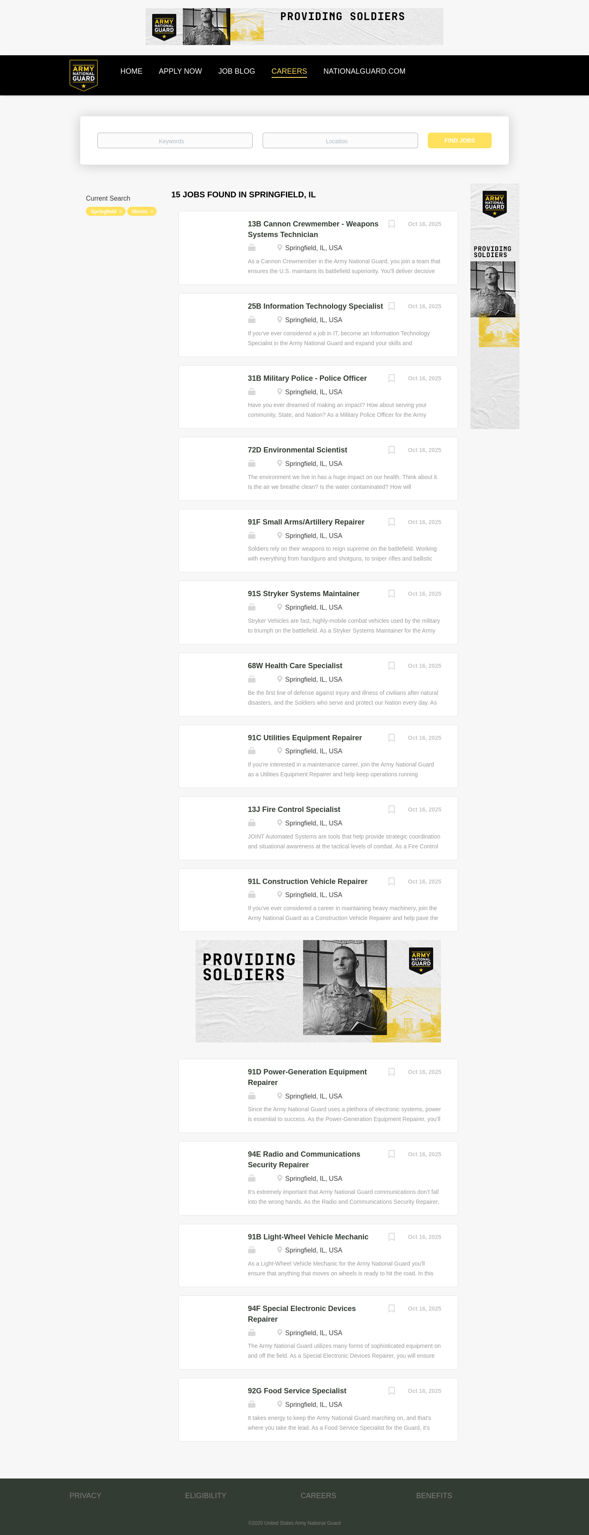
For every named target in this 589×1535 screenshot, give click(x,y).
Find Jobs (460, 140)
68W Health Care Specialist (295, 666)
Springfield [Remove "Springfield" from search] (104, 212)
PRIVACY (85, 1496)
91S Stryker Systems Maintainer (304, 594)
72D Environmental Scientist (297, 450)
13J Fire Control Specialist (294, 809)
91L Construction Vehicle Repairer (308, 881)
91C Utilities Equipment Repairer (305, 738)
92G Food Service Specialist (297, 1391)
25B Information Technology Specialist (315, 306)
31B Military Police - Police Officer (307, 378)
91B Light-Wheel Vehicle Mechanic (308, 1237)
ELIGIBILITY (206, 1496)
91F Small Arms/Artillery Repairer (306, 522)
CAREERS (318, 1496)
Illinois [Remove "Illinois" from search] (140, 212)
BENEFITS (434, 1496)
